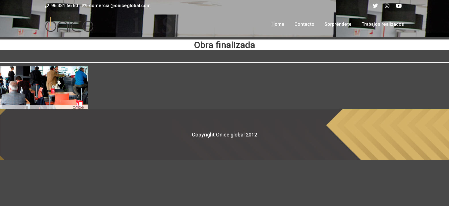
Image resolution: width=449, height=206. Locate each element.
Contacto (304, 24)
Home (277, 24)
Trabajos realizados (383, 24)
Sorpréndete (338, 24)
